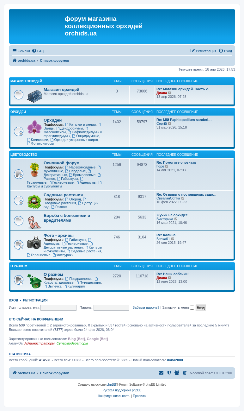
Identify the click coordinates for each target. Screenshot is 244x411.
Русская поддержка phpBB (121, 390)
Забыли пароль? (145, 307)
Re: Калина (165, 235)
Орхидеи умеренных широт (74, 140)
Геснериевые (61, 182)
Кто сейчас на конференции (36, 319)
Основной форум (62, 163)
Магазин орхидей (26, 81)
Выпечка (53, 286)
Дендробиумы (69, 128)
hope (160, 166)
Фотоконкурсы (40, 143)
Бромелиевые (82, 175)
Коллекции (37, 140)
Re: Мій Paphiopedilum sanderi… (184, 120)
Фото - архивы (59, 235)
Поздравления (79, 279)
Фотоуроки (63, 255)
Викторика (164, 219)
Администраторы (39, 343)
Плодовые (75, 171)
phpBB (111, 384)
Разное (59, 207)
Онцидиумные (85, 136)
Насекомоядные (80, 167)
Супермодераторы (72, 343)
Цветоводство (23, 154)
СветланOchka (168, 198)
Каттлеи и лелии (80, 124)
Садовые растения (63, 195)
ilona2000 (175, 360)
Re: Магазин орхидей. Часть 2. (182, 89)
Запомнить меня (178, 307)
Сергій (161, 123)
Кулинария (74, 286)
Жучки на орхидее (172, 215)
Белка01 (163, 239)
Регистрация (35, 300)
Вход (13, 300)
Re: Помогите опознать (176, 162)
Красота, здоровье (71, 280)
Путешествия (88, 282)
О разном (18, 266)
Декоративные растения (69, 245)
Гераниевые (39, 255)
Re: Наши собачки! (172, 274)
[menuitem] (38, 51)
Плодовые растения (65, 201)
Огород (73, 199)
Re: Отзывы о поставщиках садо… (186, 194)
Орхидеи (18, 112)
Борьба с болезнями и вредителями (67, 218)
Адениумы (86, 182)
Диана (161, 93)
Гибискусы (67, 178)
